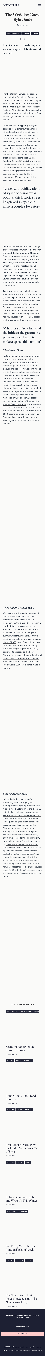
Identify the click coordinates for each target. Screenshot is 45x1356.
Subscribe (22, 1334)
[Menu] (39, 5)
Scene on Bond (12, 1011)
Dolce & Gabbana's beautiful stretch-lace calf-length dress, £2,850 (21, 382)
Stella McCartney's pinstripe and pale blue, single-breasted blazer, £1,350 (22, 639)
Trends (19, 1060)
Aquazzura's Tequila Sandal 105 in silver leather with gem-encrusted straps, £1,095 (22, 815)
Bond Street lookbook (30, 1011)
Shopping (28, 1060)
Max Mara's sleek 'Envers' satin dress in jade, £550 (22, 411)
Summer (35, 33)
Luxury (20, 1109)
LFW (8, 1211)
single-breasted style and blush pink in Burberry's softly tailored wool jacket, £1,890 (22, 658)
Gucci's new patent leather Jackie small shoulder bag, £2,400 (22, 867)
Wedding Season (13, 33)
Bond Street (11, 5)
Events (24, 1211)
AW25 (28, 1162)
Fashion (26, 33)
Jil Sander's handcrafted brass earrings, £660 (20, 835)
